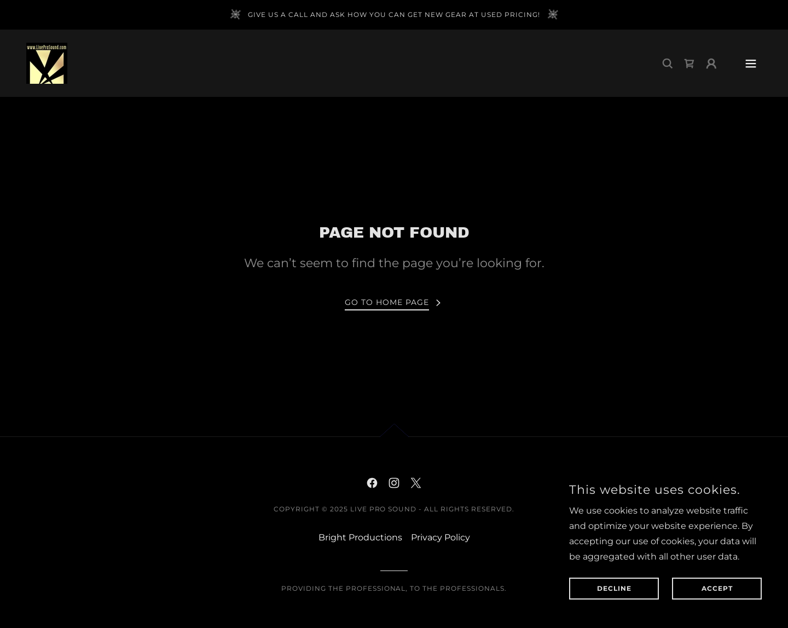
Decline (614, 589)
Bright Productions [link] (360, 537)
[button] (711, 63)
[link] (46, 62)
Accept (717, 589)
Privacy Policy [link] (440, 537)
